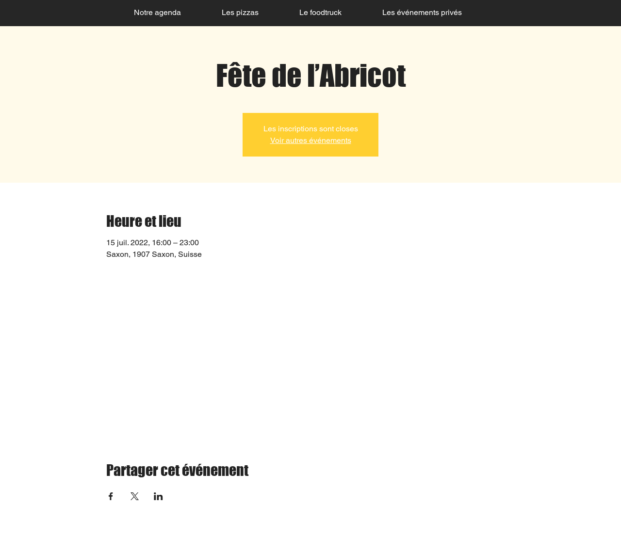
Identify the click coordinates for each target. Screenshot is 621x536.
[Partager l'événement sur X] (134, 496)
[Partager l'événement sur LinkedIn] (158, 496)
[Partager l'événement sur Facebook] (110, 496)
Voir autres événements (310, 140)
